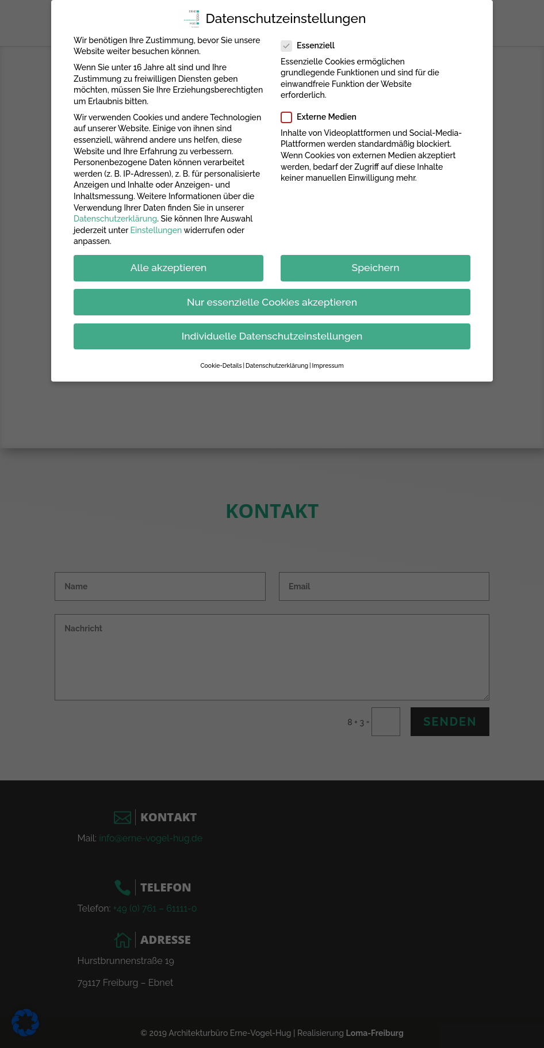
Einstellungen (156, 227)
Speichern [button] (376, 264)
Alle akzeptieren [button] (169, 264)
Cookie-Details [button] (221, 362)
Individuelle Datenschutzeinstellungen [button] (272, 332)
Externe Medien (323, 114)
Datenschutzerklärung (115, 215)
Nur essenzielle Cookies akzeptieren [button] (272, 298)
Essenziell (312, 42)
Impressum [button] (327, 362)
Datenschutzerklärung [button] (277, 362)
